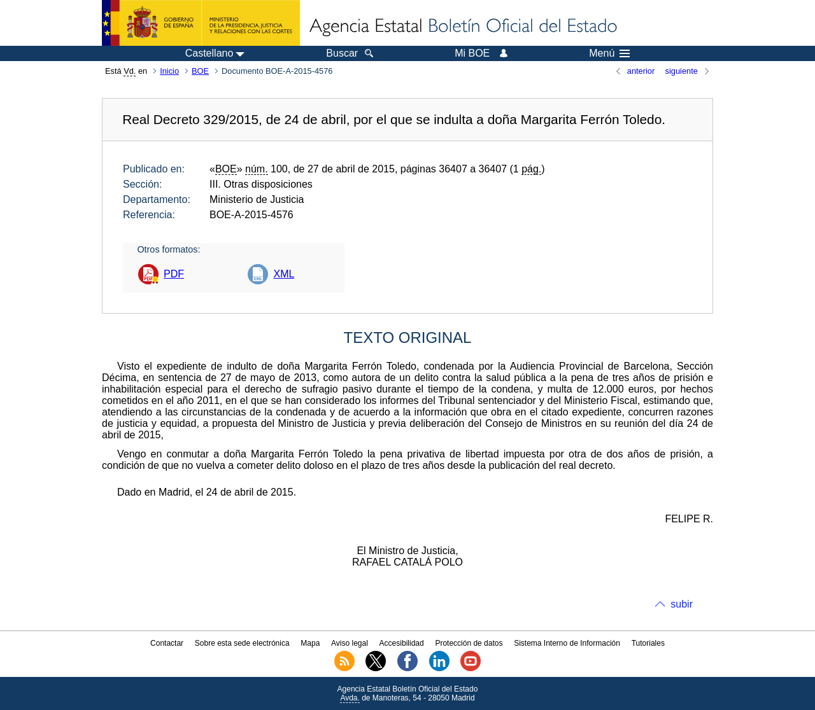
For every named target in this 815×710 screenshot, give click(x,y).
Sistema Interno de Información (567, 643)
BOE (200, 71)
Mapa (310, 643)
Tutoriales (648, 643)
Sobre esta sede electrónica (242, 643)
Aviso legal (349, 643)
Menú (609, 53)
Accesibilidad (401, 643)
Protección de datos (468, 643)
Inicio (169, 71)
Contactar (166, 643)
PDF (174, 273)
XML (283, 273)
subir (681, 604)
